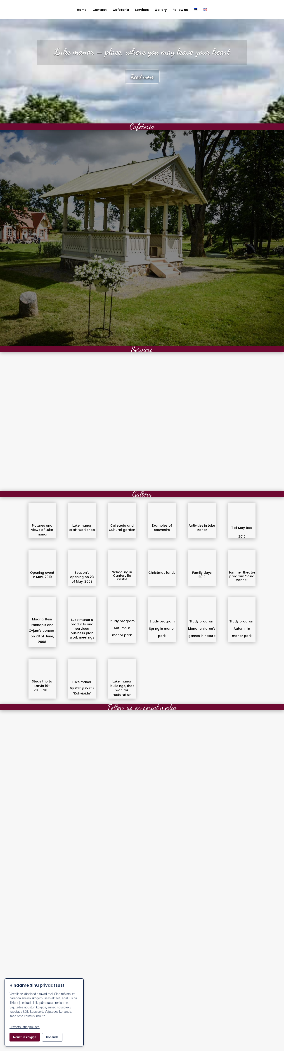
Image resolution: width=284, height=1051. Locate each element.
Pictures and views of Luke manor (42, 530)
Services (142, 10)
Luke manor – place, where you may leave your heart (142, 51)
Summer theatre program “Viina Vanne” (241, 576)
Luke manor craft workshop (82, 527)
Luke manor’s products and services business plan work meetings (82, 628)
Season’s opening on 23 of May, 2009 (82, 577)
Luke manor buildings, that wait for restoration (122, 688)
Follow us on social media (142, 707)
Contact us (142, 1029)
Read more (142, 76)
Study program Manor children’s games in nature (201, 628)
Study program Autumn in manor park (122, 628)
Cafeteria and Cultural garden (122, 527)
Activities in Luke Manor (202, 527)
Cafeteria (121, 10)
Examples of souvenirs (162, 527)
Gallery (161, 10)
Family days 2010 (202, 574)
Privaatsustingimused (24, 1027)
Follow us (180, 10)
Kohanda (52, 1037)
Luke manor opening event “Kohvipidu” (82, 688)
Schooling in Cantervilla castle (122, 575)
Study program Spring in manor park (162, 628)
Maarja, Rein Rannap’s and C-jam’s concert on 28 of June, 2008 (42, 630)
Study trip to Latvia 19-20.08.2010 (42, 685)
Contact (99, 10)
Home (82, 10)
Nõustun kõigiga (24, 1037)
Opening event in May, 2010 (42, 574)
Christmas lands (161, 572)
